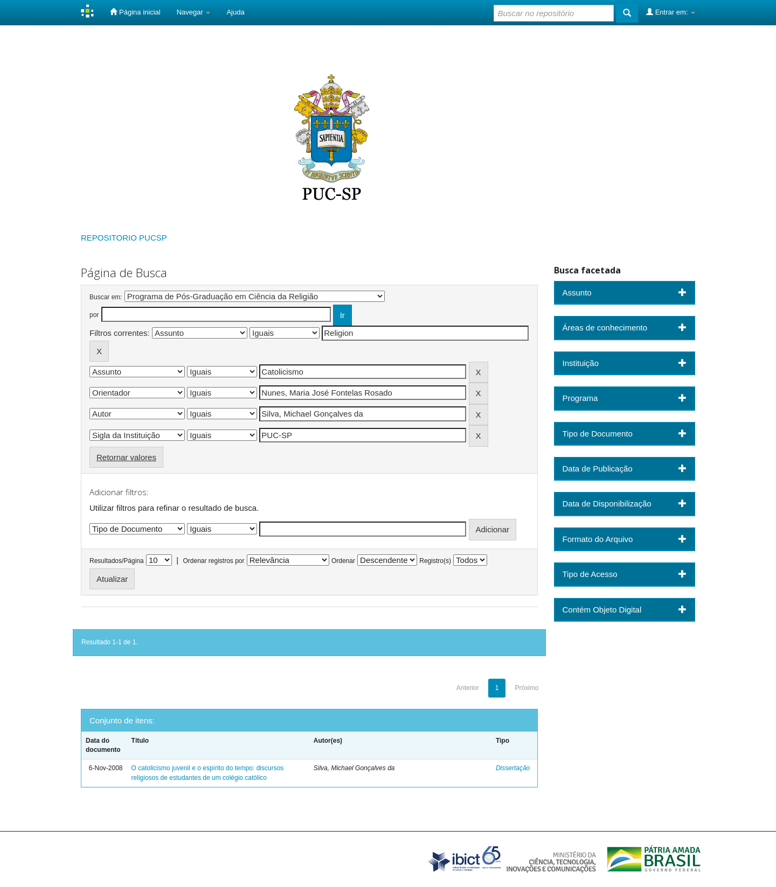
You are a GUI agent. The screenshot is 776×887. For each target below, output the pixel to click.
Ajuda (235, 12)
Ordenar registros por (213, 561)
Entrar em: (670, 12)
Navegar (194, 12)
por (94, 315)
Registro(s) (435, 561)
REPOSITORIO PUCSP (124, 237)
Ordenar (343, 561)
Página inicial (135, 12)
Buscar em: (105, 297)
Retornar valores (126, 457)
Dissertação (513, 768)
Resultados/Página (116, 561)
